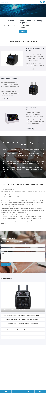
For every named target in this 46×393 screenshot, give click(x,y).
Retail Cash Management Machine (35, 49)
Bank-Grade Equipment (10, 78)
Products (7, 35)
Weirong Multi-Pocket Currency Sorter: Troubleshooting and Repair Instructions (20, 319)
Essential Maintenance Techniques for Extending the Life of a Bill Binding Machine (21, 315)
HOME (4, 35)
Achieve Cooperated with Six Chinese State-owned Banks (16, 337)
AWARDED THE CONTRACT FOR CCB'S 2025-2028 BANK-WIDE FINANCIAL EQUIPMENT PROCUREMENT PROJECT (20, 324)
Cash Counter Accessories (31, 109)
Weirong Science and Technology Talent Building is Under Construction (18, 329)
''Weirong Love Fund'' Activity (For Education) (13, 333)
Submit (6, 265)
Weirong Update (6, 278)
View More (30, 69)
